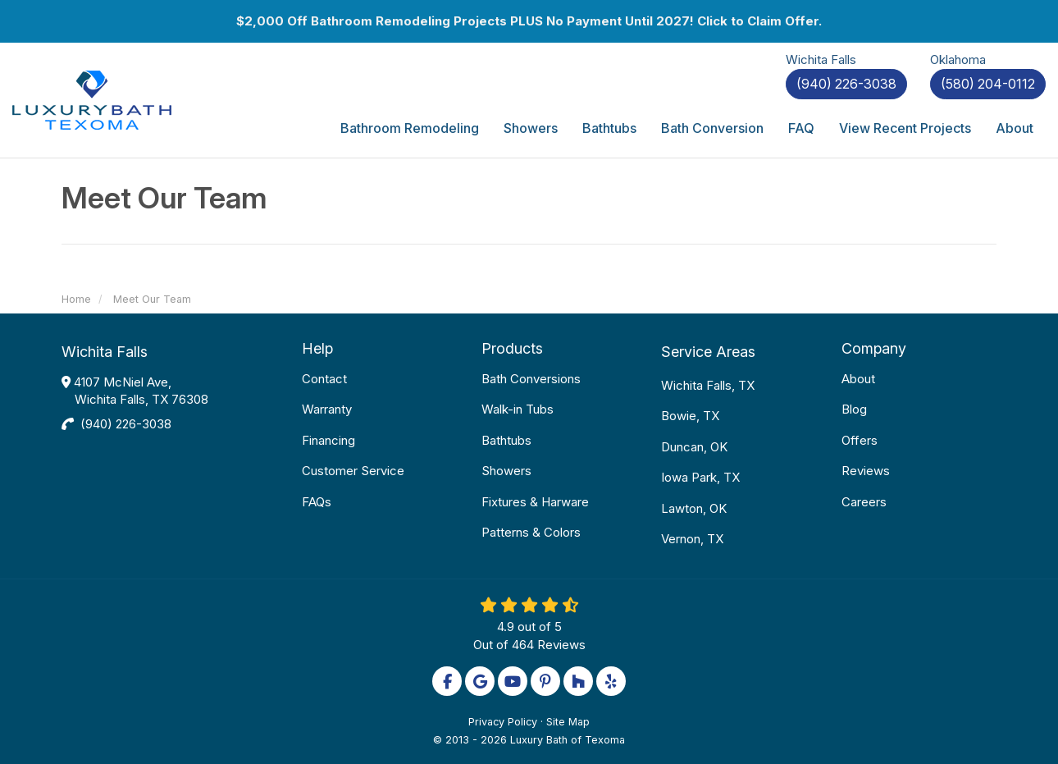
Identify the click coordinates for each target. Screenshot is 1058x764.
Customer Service (353, 470)
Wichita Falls (105, 351)
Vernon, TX (692, 539)
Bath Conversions (531, 379)
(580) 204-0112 (988, 83)
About (858, 379)
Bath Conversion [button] (712, 128)
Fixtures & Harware (535, 502)
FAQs (316, 502)
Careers (864, 502)
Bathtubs (506, 440)
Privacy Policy (502, 722)
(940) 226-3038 (125, 424)
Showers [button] (531, 128)
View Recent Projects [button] (905, 128)
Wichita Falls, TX (708, 385)
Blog (854, 409)
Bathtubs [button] (609, 128)
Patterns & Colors (531, 532)
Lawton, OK (694, 508)
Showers (506, 470)
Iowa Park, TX (700, 477)
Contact (324, 379)
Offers (859, 440)
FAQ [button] (801, 128)
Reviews (865, 470)
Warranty (327, 409)
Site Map (568, 722)
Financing (328, 440)
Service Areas (708, 351)
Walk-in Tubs (517, 409)
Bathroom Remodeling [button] (409, 128)
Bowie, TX (690, 415)
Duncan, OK (694, 447)
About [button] (1014, 128)
